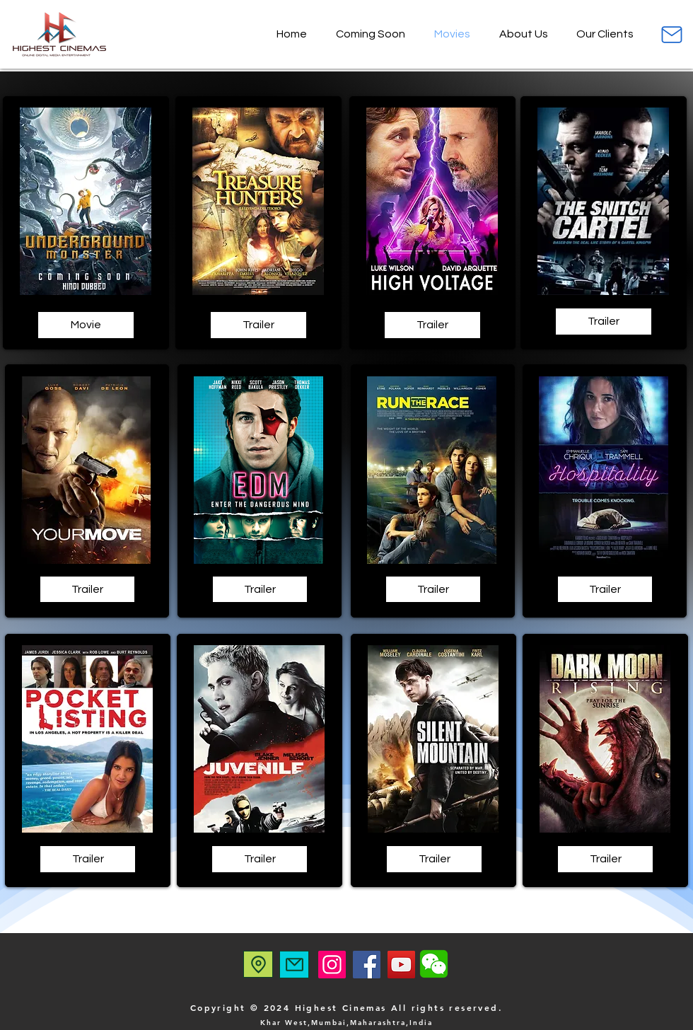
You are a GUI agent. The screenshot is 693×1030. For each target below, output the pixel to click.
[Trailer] (258, 325)
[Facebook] (366, 964)
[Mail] (671, 34)
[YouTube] (401, 964)
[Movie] (85, 325)
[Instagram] (332, 964)
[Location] (258, 964)
